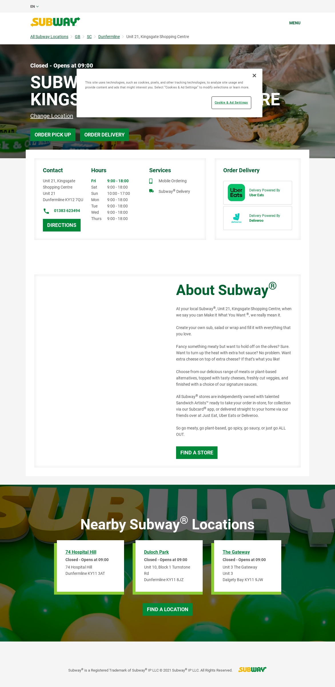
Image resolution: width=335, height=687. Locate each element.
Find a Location (167, 609)
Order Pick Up (53, 135)
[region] (169, 93)
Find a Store (196, 453)
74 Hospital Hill (80, 552)
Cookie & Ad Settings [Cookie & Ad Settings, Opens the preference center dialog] (231, 102)
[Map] (98, 371)
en (32, 6)
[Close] (254, 75)
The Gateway (236, 552)
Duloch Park (156, 552)
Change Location (51, 115)
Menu (294, 23)
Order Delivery (104, 135)
